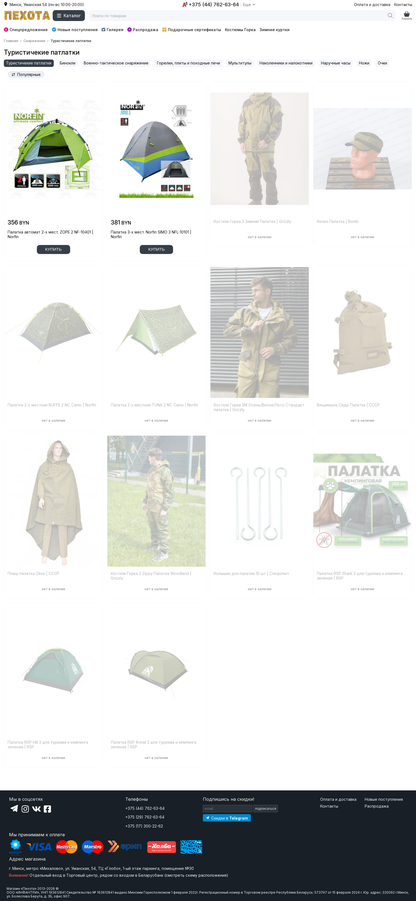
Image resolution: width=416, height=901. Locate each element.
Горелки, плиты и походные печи (188, 63)
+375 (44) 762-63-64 (145, 808)
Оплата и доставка (372, 4)
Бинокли (67, 63)
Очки (382, 63)
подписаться (265, 809)
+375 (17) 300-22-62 (144, 826)
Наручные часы (335, 63)
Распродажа (142, 29)
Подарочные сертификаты (191, 29)
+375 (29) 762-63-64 (144, 817)
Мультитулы (239, 63)
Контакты (403, 4)
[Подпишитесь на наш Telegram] (227, 818)
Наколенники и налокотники (286, 63)
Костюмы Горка (240, 29)
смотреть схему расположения (196, 875)
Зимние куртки (275, 29)
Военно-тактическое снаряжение (116, 63)
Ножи (364, 63)
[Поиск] (390, 15)
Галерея (112, 29)
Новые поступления (75, 29)
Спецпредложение (26, 29)
